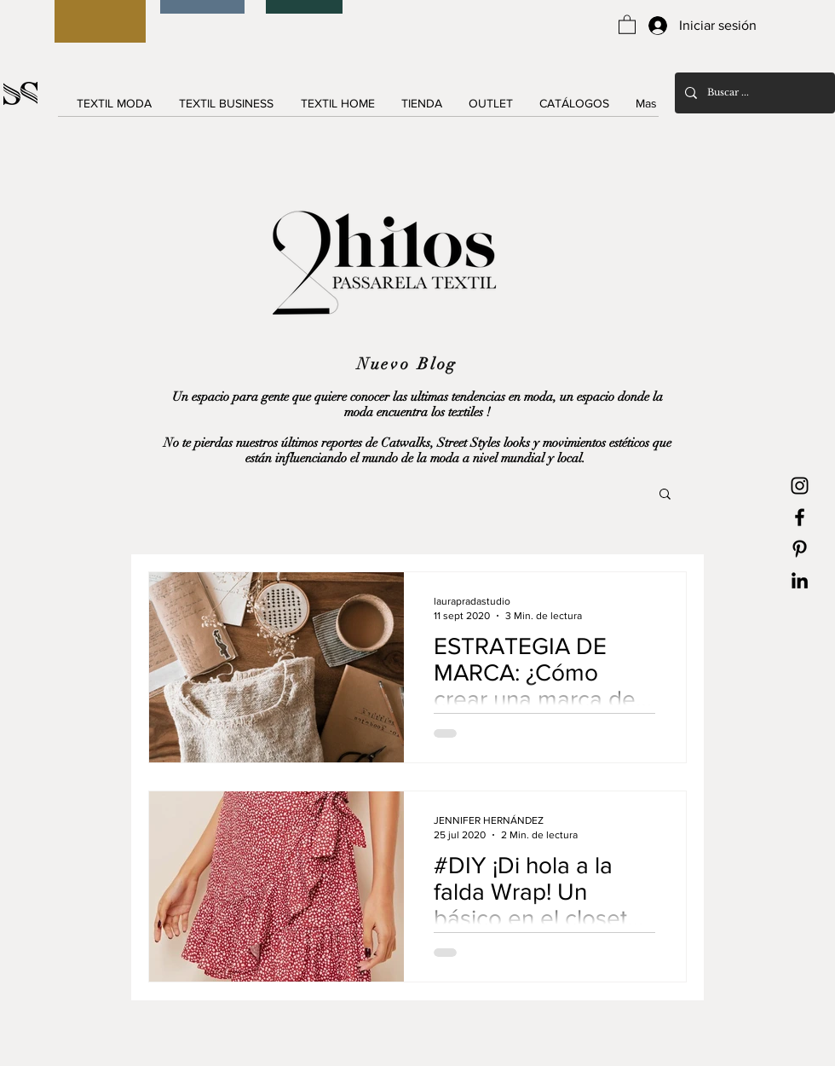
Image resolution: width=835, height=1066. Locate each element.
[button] (627, 24)
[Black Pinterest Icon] (799, 548)
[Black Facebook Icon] (799, 517)
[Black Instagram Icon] (799, 485)
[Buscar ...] (753, 92)
